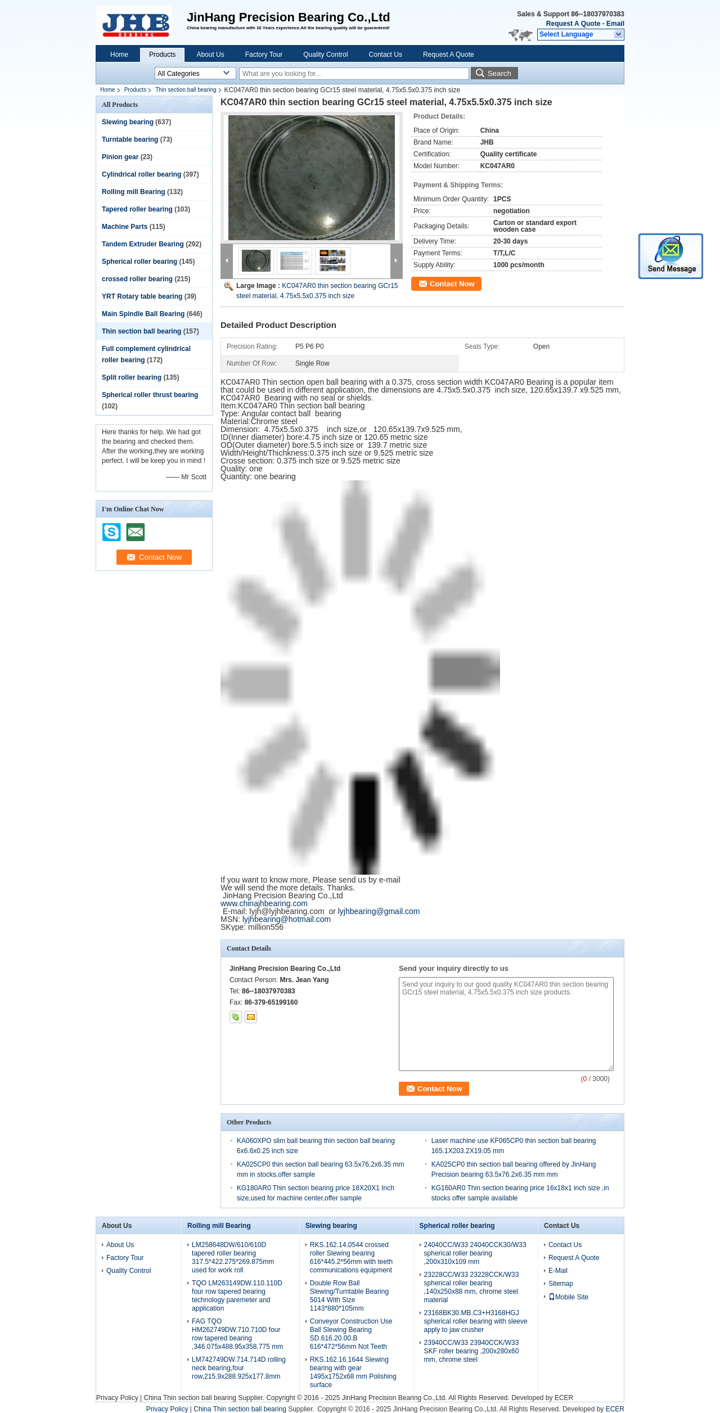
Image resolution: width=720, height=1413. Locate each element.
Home (119, 54)
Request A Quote (573, 24)
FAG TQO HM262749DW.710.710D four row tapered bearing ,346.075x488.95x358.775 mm (237, 1334)
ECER (564, 1398)
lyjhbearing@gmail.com (379, 911)
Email (615, 24)
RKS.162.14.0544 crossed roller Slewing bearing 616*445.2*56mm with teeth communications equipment (351, 1257)
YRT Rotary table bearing (142, 296)
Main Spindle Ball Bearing (143, 314)
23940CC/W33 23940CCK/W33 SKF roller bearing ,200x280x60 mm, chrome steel (471, 1351)
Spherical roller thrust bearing (150, 395)
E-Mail (558, 1271)
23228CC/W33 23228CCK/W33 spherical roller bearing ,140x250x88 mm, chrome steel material (471, 1287)
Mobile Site (568, 1297)
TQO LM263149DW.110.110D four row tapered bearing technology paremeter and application (237, 1295)
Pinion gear (120, 157)
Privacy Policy (117, 1398)
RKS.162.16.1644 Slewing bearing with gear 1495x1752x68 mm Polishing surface (353, 1372)
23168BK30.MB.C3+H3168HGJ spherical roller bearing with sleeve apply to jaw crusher (476, 1321)
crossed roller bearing (137, 279)
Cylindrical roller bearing (141, 174)
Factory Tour (263, 54)
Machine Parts (124, 227)
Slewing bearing (128, 122)
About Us (210, 54)
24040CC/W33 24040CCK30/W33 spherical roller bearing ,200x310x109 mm (475, 1253)
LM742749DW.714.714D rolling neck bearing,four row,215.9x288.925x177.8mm (239, 1368)
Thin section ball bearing (185, 90)
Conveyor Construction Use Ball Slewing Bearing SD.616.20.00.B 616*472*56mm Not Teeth (351, 1334)
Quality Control (325, 54)
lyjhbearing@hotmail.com (286, 919)
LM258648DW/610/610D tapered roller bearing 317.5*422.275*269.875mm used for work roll (233, 1257)
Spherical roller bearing (139, 262)
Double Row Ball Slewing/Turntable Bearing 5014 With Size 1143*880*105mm (349, 1295)
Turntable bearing (130, 139)
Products (162, 54)
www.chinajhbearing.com (264, 903)
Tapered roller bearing (137, 209)
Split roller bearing (131, 377)
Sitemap (560, 1284)
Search (499, 73)
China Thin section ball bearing (189, 1398)
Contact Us (385, 54)
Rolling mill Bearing (133, 192)
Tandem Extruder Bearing (143, 244)
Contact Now (452, 284)
